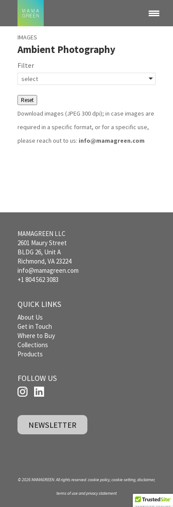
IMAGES (27, 37)
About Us (30, 317)
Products (30, 354)
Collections (32, 345)
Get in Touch (34, 326)
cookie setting (123, 479)
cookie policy (99, 479)
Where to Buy (36, 335)
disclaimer (145, 479)
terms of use (67, 493)
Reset (27, 100)
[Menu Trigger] (154, 13)
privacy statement (101, 493)
